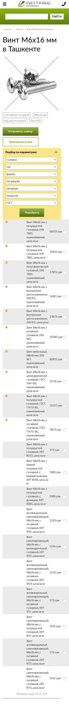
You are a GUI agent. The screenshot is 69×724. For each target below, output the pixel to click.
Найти (57, 16)
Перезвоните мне (20, 141)
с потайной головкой (16, 114)
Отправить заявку (20, 131)
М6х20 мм (40, 114)
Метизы (19, 29)
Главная (7, 29)
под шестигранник (15, 120)
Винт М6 (36, 120)
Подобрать (32, 212)
